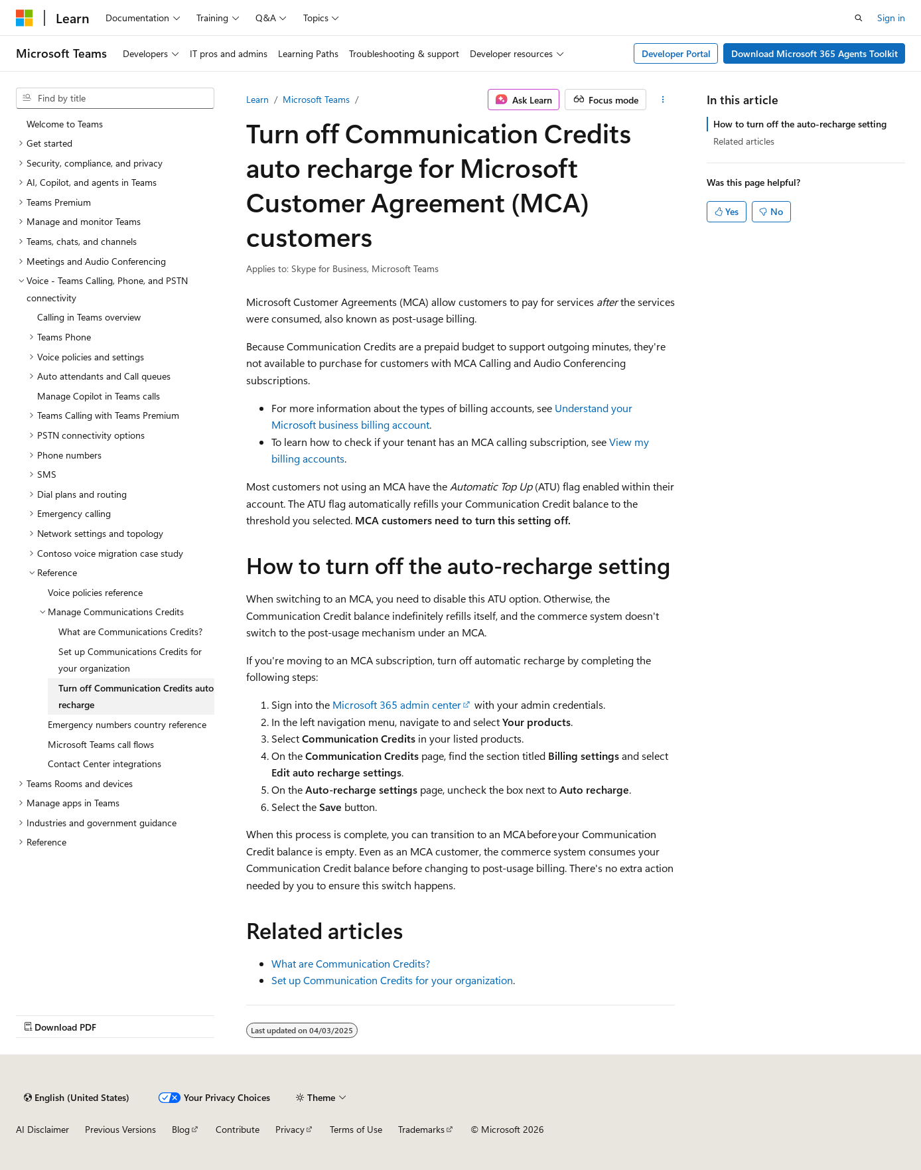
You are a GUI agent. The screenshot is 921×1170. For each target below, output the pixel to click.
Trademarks (421, 1129)
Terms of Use (356, 1129)
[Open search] (858, 18)
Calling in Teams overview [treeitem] (89, 317)
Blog (181, 1129)
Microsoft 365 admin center (396, 704)
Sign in (891, 17)
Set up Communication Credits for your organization (392, 980)
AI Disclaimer (42, 1129)
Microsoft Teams (316, 99)
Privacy (290, 1129)
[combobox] (115, 98)
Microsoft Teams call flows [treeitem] (101, 744)
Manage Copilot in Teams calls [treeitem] (98, 396)
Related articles (743, 141)
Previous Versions (120, 1129)
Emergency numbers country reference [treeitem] (127, 724)
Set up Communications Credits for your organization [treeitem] (130, 660)
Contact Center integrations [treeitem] (104, 763)
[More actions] (663, 99)
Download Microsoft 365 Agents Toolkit (814, 53)
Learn (257, 99)
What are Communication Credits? (350, 963)
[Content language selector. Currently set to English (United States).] (76, 1097)
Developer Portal (676, 53)
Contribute (237, 1129)
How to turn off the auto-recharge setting (799, 123)
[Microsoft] (24, 18)
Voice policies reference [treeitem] (95, 592)
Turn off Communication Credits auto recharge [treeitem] (136, 696)
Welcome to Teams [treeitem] (65, 123)
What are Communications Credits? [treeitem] (130, 631)
